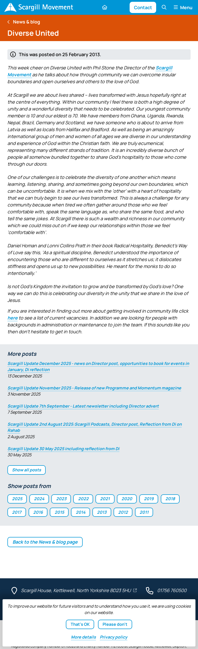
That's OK (80, 624)
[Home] (38, 7)
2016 (38, 512)
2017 (16, 512)
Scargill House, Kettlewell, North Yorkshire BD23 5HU (76, 590)
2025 (17, 498)
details (83, 637)
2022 (83, 498)
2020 (126, 498)
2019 (149, 498)
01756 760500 (172, 590)
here (12, 318)
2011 (144, 512)
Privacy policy (113, 637)
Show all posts (26, 470)
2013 (101, 512)
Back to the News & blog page (45, 542)
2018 (170, 498)
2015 (59, 512)
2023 (61, 498)
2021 (105, 498)
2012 (123, 512)
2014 (80, 512)
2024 (39, 498)
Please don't (115, 624)
